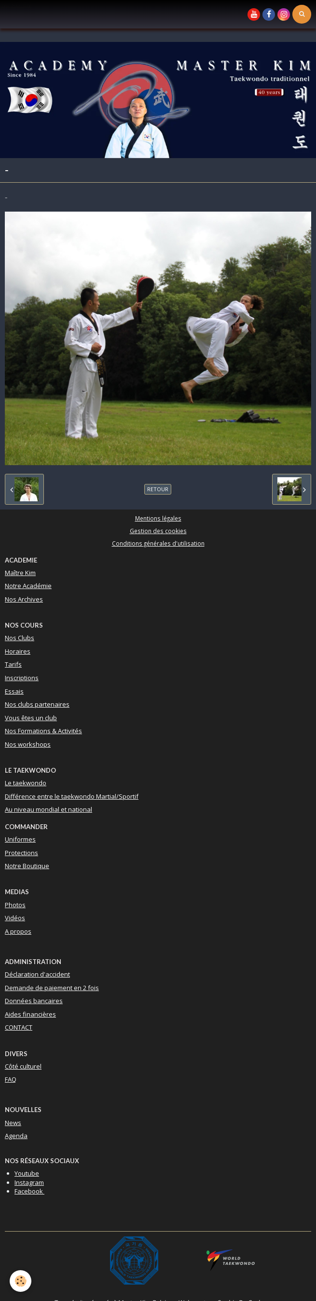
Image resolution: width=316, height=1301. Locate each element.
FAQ (10, 1079)
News (13, 1122)
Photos (15, 904)
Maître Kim (20, 572)
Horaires (17, 651)
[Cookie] (20, 1281)
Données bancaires (34, 1000)
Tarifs (13, 664)
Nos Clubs (19, 637)
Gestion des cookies (158, 531)
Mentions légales (158, 518)
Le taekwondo (25, 782)
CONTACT (18, 1027)
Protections (21, 852)
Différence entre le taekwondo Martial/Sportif (71, 796)
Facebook (29, 1191)
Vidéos (15, 917)
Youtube (26, 1173)
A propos (18, 931)
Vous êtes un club (31, 717)
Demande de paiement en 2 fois (52, 987)
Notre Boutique (27, 865)
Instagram (29, 1182)
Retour (157, 489)
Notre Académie (28, 585)
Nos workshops (28, 744)
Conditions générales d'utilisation (158, 543)
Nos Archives (24, 599)
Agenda (16, 1135)
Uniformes (20, 839)
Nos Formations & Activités (43, 730)
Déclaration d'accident (37, 974)
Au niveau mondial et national (48, 809)
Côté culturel (23, 1066)
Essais (14, 691)
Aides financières (30, 1014)
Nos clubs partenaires (37, 704)
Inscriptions (22, 677)
